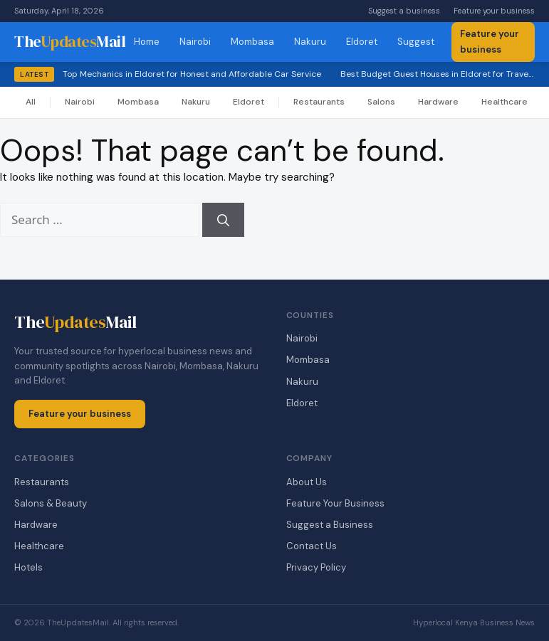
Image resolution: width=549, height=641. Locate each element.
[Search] (223, 220)
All (31, 101)
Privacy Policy (316, 567)
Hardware (438, 101)
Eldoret (361, 42)
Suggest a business (404, 11)
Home (147, 42)
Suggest (415, 42)
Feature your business (494, 11)
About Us (306, 482)
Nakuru (310, 42)
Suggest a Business (329, 525)
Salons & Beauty (50, 503)
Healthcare (504, 101)
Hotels (28, 567)
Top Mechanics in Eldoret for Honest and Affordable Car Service (192, 74)
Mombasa (252, 42)
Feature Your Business (335, 503)
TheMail (69, 41)
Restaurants (319, 101)
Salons (381, 101)
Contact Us (311, 546)
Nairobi (195, 42)
